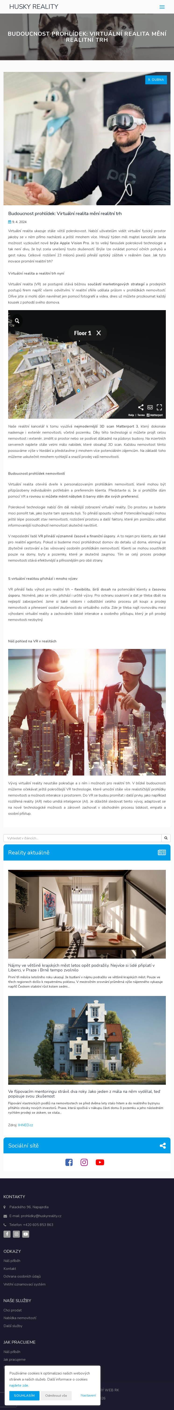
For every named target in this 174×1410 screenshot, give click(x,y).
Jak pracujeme (15, 1359)
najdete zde (18, 1385)
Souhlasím (24, 1395)
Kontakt (10, 1268)
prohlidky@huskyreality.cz (41, 1216)
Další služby (13, 1326)
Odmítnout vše (56, 1395)
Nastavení (88, 1395)
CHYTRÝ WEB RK (104, 1390)
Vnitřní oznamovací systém (25, 1284)
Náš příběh (12, 1260)
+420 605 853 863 (38, 1224)
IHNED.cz (25, 1125)
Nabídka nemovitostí (20, 1318)
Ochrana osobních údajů (22, 1276)
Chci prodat (13, 1310)
